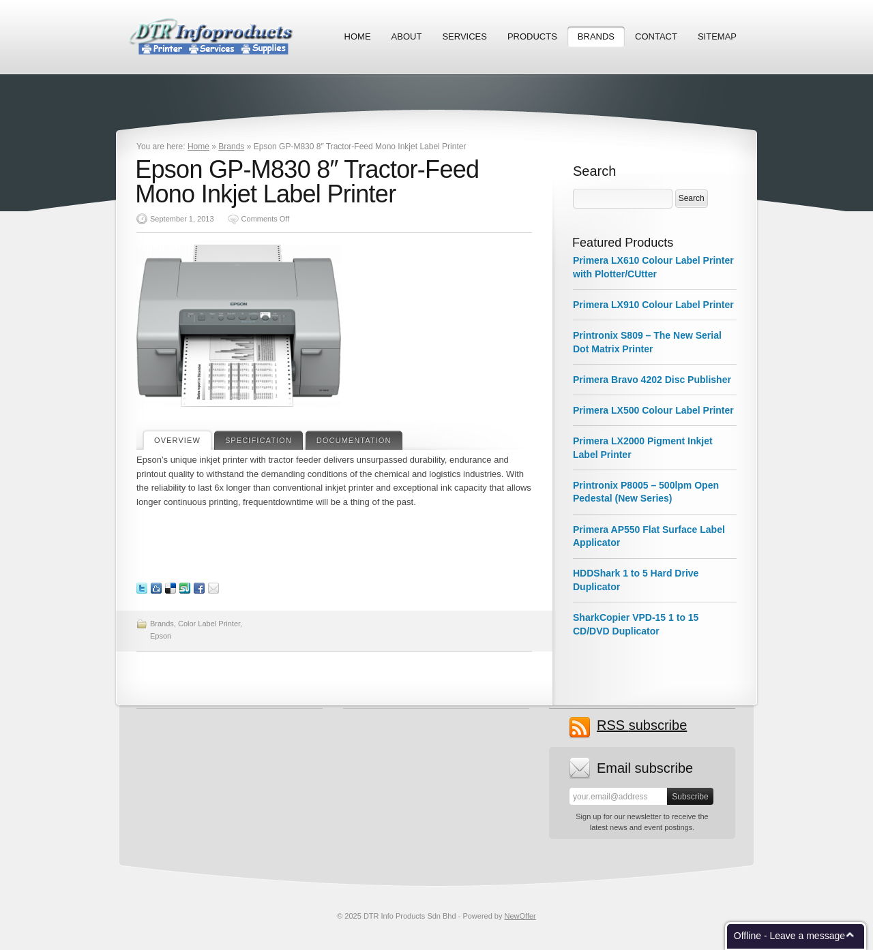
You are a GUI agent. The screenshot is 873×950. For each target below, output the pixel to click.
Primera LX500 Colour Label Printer (653, 410)
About (406, 36)
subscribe (642, 725)
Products (532, 36)
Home (357, 36)
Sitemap (717, 36)
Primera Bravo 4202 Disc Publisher (652, 379)
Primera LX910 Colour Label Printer (653, 304)
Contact (656, 36)
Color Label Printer (209, 623)
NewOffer (520, 916)
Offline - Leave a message (789, 935)
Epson (160, 636)
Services (464, 36)
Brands (596, 36)
